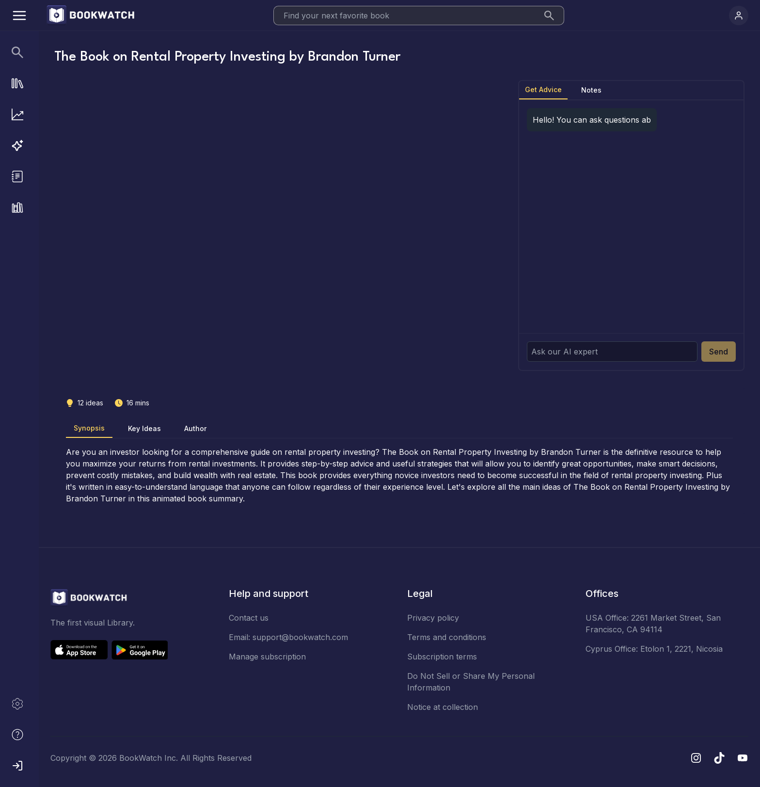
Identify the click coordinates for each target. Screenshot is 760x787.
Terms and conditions (446, 637)
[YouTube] (742, 758)
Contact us (249, 618)
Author (195, 428)
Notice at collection (442, 707)
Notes (591, 90)
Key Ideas (144, 428)
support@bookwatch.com (300, 637)
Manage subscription (267, 656)
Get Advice (543, 89)
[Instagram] (696, 758)
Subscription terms (442, 656)
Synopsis (89, 428)
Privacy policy (433, 618)
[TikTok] (719, 758)
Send (718, 351)
